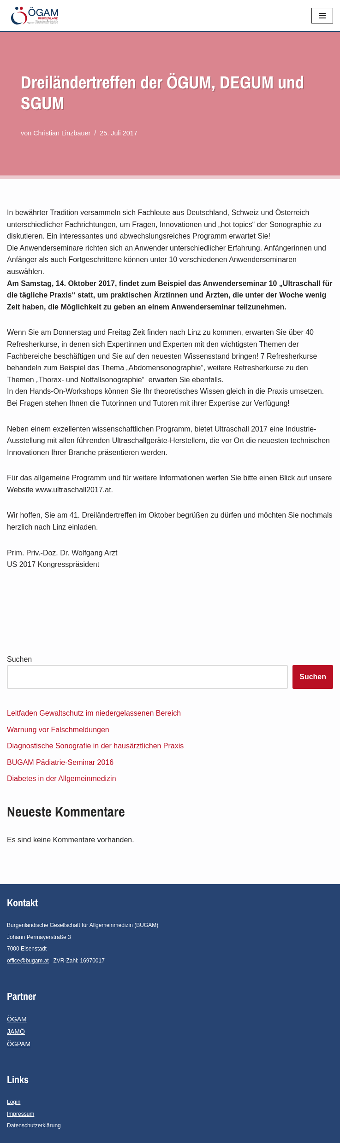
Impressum (20, 1114)
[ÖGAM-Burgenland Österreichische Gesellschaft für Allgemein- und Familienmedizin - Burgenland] (37, 15)
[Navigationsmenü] (322, 15)
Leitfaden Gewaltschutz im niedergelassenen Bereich (94, 713)
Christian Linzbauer (61, 133)
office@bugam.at (28, 960)
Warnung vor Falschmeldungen (58, 730)
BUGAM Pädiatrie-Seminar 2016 (60, 762)
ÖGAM (17, 1019)
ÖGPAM (18, 1044)
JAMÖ (16, 1031)
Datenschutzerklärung (34, 1125)
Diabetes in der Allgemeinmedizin (61, 778)
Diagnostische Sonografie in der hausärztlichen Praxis (95, 746)
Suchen (19, 659)
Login (13, 1102)
